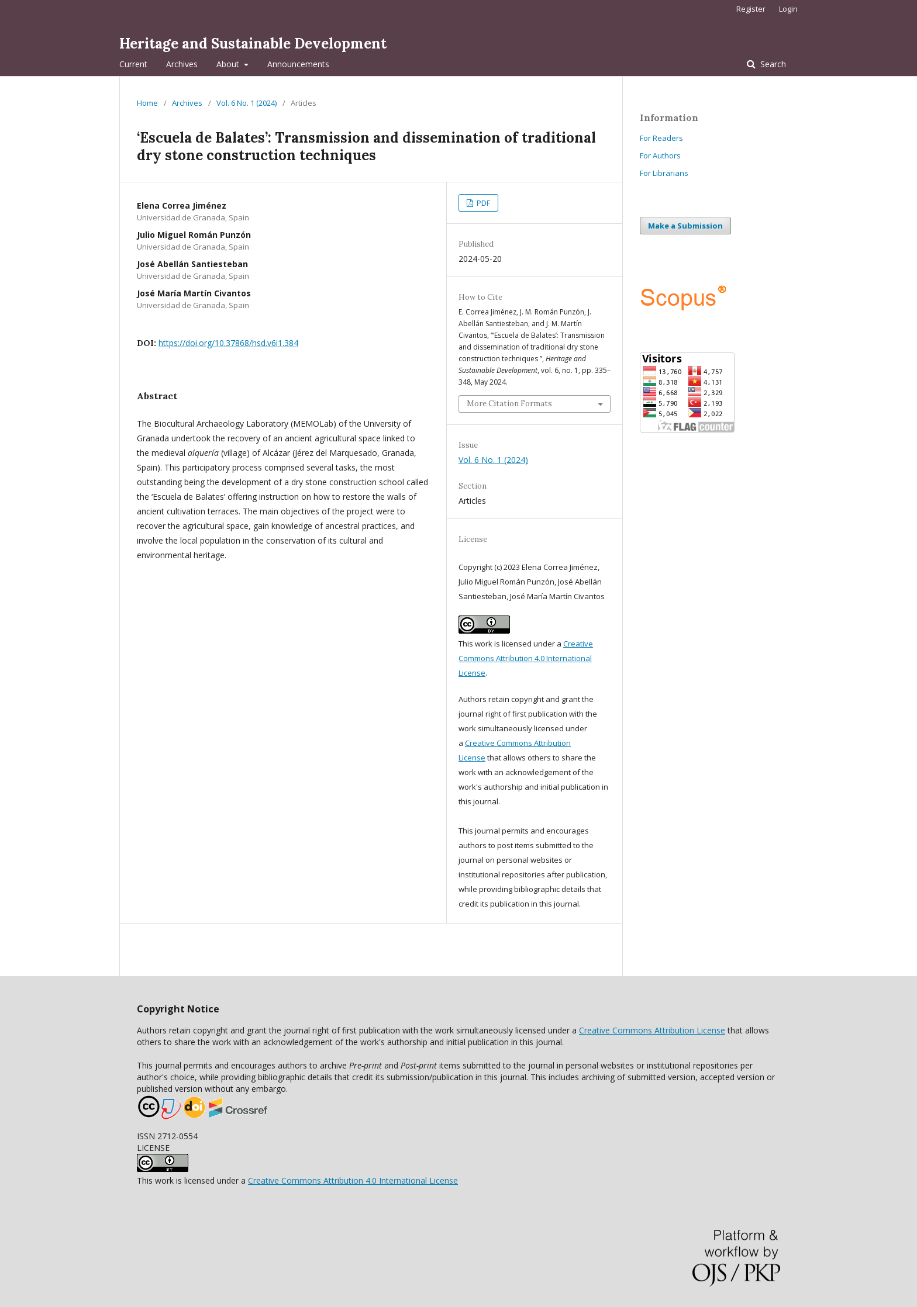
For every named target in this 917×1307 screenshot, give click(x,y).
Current (133, 64)
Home (147, 103)
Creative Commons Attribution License (652, 1030)
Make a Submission (685, 225)
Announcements (298, 64)
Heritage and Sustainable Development (253, 43)
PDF (482, 203)
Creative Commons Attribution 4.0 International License (525, 658)
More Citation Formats (509, 404)
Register (751, 9)
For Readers (661, 138)
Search (772, 64)
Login (788, 9)
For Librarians (664, 173)
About (229, 64)
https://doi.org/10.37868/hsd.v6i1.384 (228, 342)
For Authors (660, 155)
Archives (182, 64)
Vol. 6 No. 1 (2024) (246, 103)
